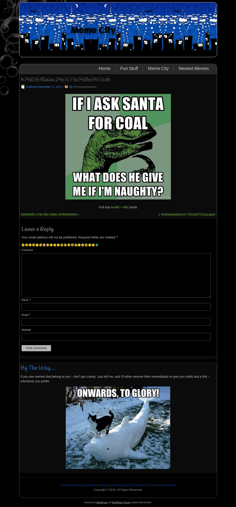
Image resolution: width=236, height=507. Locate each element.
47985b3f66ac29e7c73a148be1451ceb (65, 80)
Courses (139, 485)
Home (104, 69)
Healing (103, 485)
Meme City (93, 30)
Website (26, 330)
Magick (75, 485)
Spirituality (89, 485)
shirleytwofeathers (85, 87)
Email (26, 315)
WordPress (101, 502)
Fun (149, 485)
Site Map (170, 485)
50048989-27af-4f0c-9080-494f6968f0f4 (49, 214)
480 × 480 (121, 207)
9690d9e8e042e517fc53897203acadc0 (188, 214)
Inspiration (117, 485)
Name (26, 300)
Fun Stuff (129, 69)
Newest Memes (194, 69)
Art (129, 485)
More (158, 485)
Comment (27, 250)
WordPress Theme (121, 502)
